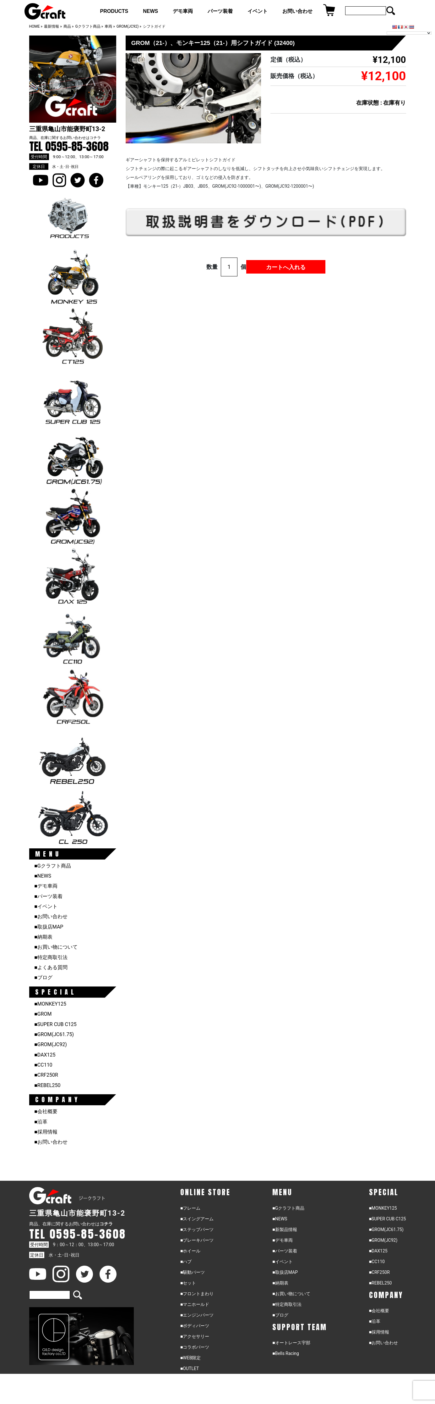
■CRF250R (46, 1075)
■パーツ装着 (48, 896)
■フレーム (190, 1208)
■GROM (43, 1014)
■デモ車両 (45, 886)
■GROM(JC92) (50, 1044)
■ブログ (43, 977)
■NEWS (42, 876)
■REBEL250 (47, 1085)
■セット (188, 1282)
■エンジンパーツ (197, 1315)
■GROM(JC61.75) (54, 1034)
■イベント (45, 906)
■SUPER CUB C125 (55, 1024)
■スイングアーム (197, 1218)
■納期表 (43, 937)
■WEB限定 (190, 1357)
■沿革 (40, 1122)
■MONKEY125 (50, 1004)
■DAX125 (44, 1055)
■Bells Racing (285, 1353)
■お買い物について (56, 947)
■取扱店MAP (48, 927)
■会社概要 (45, 1111)
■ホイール (190, 1250)
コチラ (95, 138)
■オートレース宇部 (291, 1342)
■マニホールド (194, 1304)
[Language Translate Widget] (409, 33)
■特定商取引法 (51, 957)
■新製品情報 (284, 1229)
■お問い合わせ (51, 916)
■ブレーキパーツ (197, 1240)
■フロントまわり (197, 1293)
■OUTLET (189, 1368)
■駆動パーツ (192, 1272)
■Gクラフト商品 (52, 866)
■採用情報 (45, 1132)
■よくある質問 (51, 967)
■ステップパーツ (197, 1229)
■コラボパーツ (194, 1347)
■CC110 (43, 1065)
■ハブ (186, 1261)
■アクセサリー (194, 1336)
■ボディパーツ (194, 1325)
